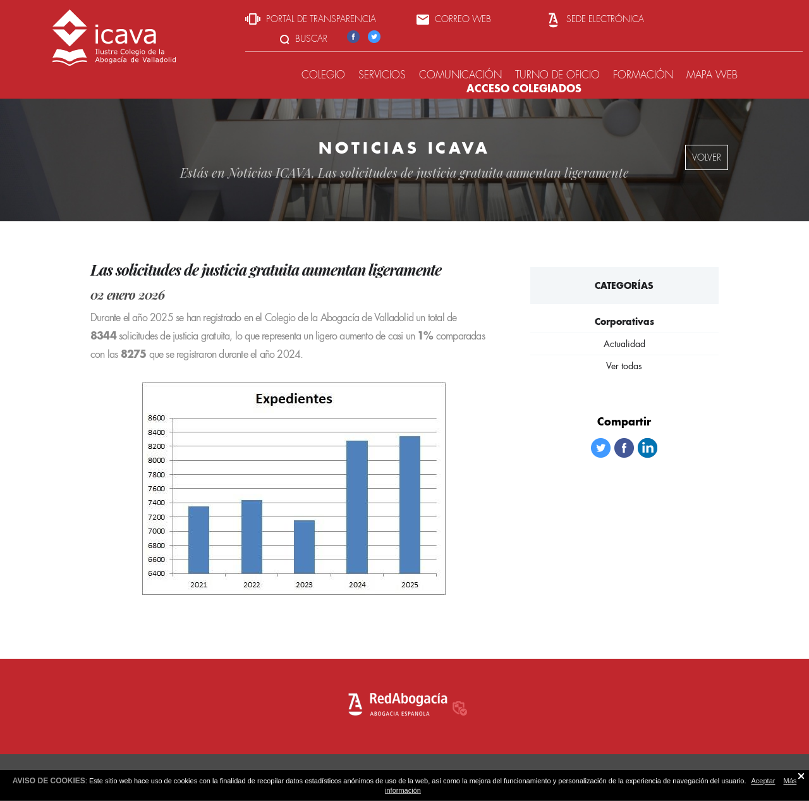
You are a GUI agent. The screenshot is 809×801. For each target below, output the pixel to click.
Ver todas (624, 366)
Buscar (303, 38)
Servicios (382, 75)
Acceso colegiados (523, 88)
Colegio (323, 75)
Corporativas (624, 321)
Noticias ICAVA (270, 172)
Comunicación (460, 75)
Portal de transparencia (310, 19)
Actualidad (624, 344)
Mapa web (712, 75)
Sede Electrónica (594, 19)
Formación (643, 75)
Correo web (454, 19)
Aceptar (763, 781)
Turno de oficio (557, 75)
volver (706, 157)
